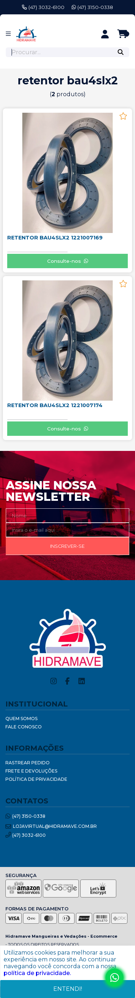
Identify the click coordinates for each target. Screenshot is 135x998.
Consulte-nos (67, 261)
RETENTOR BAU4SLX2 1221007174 (55, 405)
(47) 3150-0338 (92, 7)
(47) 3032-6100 (43, 7)
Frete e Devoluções (31, 771)
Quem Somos (21, 718)
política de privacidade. (37, 973)
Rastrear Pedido (27, 762)
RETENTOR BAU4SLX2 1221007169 (55, 237)
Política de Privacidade (36, 779)
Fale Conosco (23, 726)
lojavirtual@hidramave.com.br (51, 827)
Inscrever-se (67, 546)
